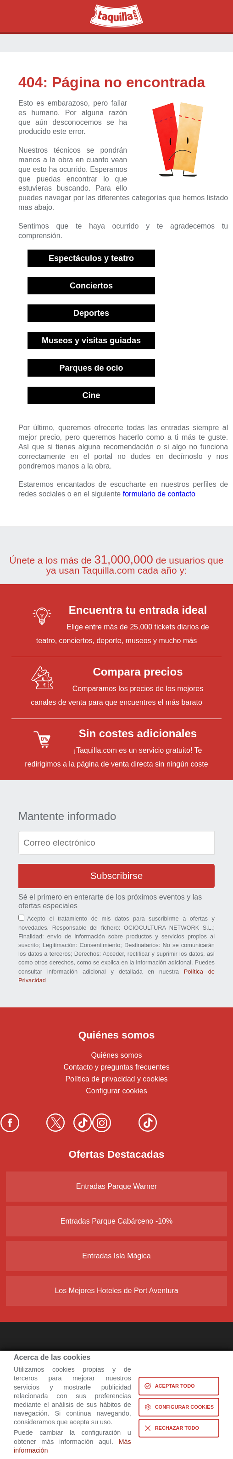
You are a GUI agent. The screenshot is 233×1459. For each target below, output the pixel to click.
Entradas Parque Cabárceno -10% (117, 1221)
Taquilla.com (110, 8)
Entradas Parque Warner (116, 1186)
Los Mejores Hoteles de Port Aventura (116, 1290)
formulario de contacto (159, 494)
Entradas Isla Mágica (116, 1256)
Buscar (23, 16)
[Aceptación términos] (21, 918)
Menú (209, 16)
